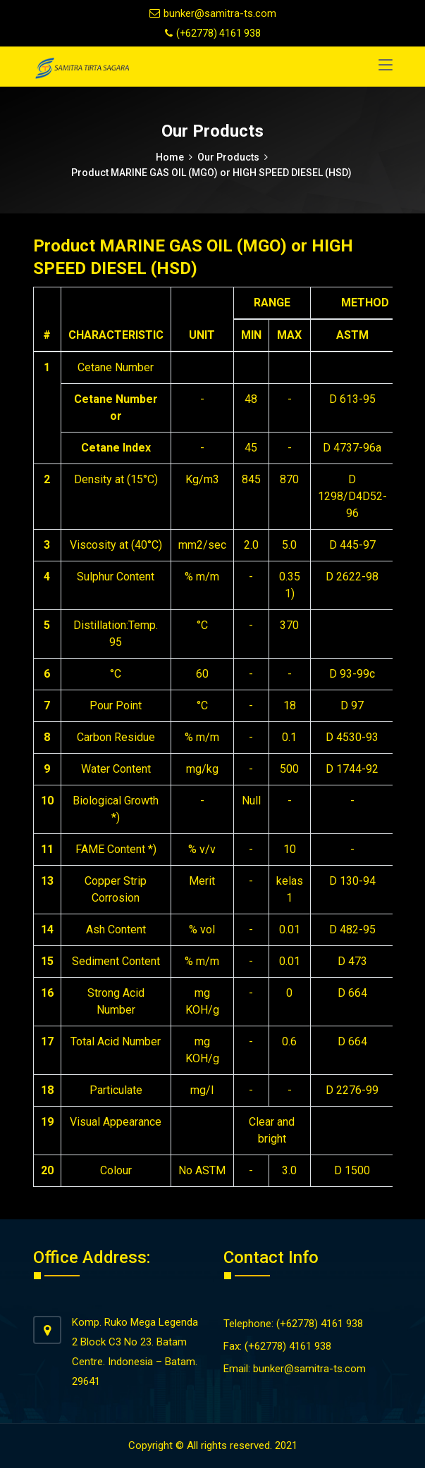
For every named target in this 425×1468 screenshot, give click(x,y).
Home (170, 157)
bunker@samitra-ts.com (212, 13)
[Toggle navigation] (385, 65)
